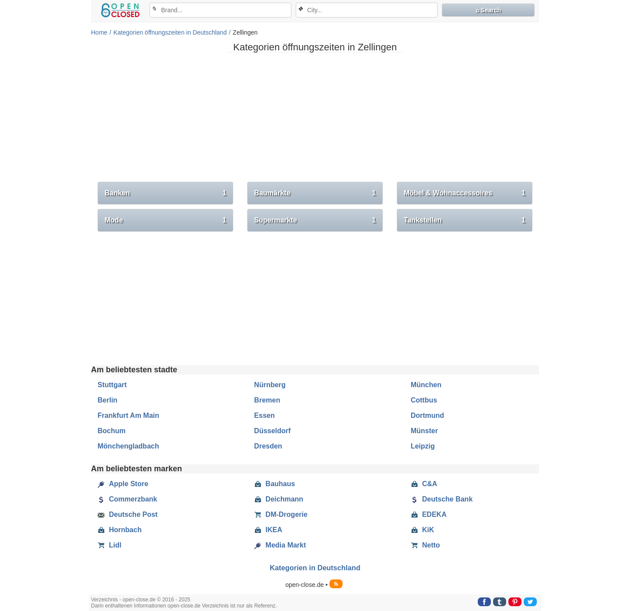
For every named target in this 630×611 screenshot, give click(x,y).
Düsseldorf (272, 430)
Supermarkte (315, 220)
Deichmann (278, 499)
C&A (424, 484)
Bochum (112, 430)
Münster (424, 430)
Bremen (267, 400)
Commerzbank (127, 499)
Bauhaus (274, 484)
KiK (422, 530)
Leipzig (423, 446)
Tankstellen (464, 220)
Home (99, 32)
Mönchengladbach (128, 446)
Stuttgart (112, 384)
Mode (165, 220)
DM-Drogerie (281, 515)
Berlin (107, 400)
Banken (165, 193)
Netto (425, 545)
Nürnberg (270, 384)
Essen (264, 415)
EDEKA (429, 515)
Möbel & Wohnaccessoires (464, 193)
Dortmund (427, 415)
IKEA (268, 530)
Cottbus (424, 400)
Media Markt (280, 545)
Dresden (268, 446)
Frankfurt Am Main (128, 415)
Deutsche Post (128, 515)
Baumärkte (315, 193)
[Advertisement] (315, 120)
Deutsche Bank (442, 499)
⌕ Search (488, 10)
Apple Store (123, 484)
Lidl (109, 545)
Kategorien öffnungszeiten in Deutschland (170, 32)
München (426, 384)
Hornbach (120, 530)
